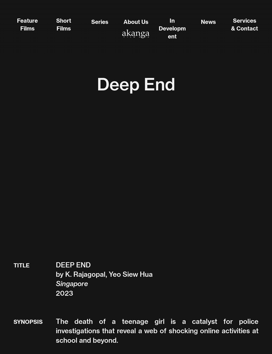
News (208, 21)
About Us (136, 21)
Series (99, 21)
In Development (172, 28)
